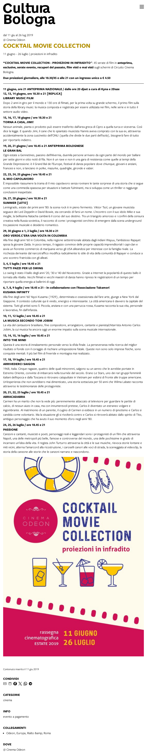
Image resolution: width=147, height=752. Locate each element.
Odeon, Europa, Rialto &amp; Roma (28, 733)
